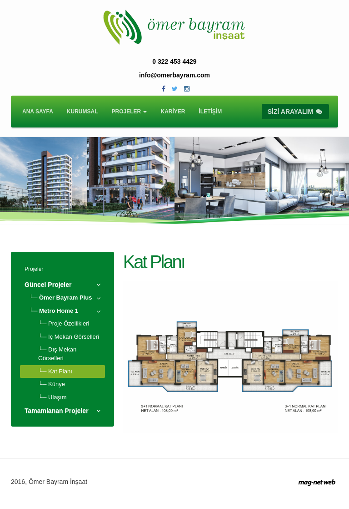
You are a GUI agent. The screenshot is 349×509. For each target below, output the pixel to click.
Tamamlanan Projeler (57, 410)
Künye (56, 384)
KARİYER (172, 111)
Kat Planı (60, 371)
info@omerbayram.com (174, 75)
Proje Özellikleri (68, 323)
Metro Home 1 (58, 310)
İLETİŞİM (210, 111)
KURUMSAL (82, 111)
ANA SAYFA (37, 111)
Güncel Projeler (48, 284)
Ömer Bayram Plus (65, 297)
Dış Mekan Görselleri (57, 353)
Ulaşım (57, 397)
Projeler (34, 269)
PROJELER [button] (129, 111)
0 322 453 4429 (174, 61)
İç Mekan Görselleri (73, 336)
